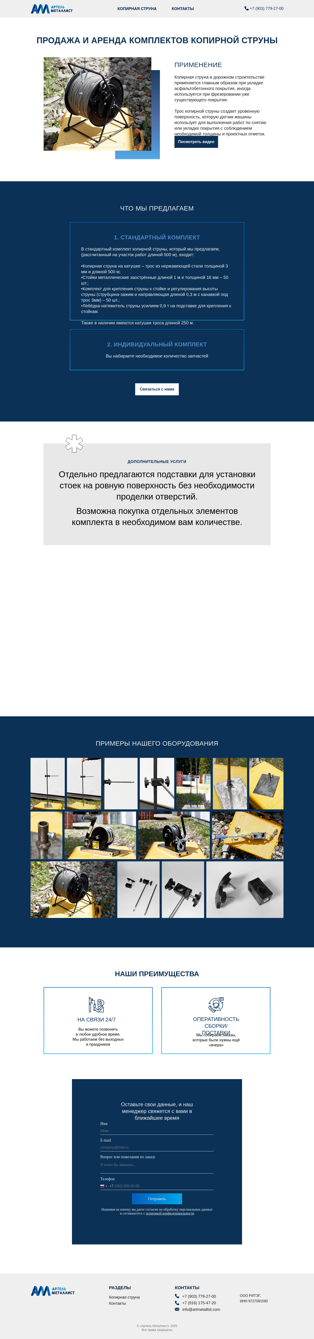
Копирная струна (124, 1297)
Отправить (157, 1199)
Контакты (117, 1303)
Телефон (107, 1179)
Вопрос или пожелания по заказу (127, 1157)
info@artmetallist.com (201, 1309)
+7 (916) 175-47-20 (199, 1303)
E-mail (105, 1140)
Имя (104, 1123)
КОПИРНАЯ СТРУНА (137, 9)
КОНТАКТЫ (183, 9)
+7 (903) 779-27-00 (266, 8)
